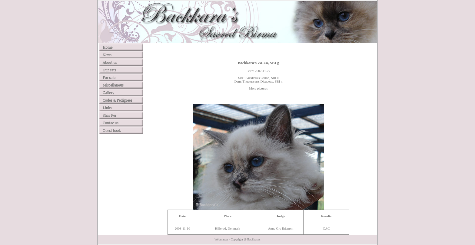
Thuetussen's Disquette (257, 81)
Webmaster (221, 239)
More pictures (258, 88)
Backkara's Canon (257, 78)
